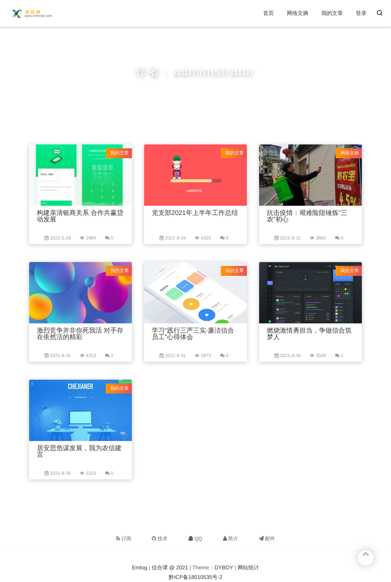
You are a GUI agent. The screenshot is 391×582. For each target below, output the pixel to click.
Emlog (139, 567)
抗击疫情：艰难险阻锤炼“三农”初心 (307, 216)
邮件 (267, 538)
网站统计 (248, 567)
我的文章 (332, 13)
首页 (268, 13)
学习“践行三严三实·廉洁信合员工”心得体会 (193, 334)
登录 (361, 13)
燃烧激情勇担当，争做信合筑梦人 (309, 334)
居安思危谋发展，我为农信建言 (79, 451)
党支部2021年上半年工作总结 (195, 212)
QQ (195, 538)
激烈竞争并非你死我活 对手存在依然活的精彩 (80, 334)
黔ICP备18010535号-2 (195, 577)
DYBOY (224, 567)
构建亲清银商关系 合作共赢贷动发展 (80, 216)
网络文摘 (297, 13)
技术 (160, 538)
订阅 (123, 538)
